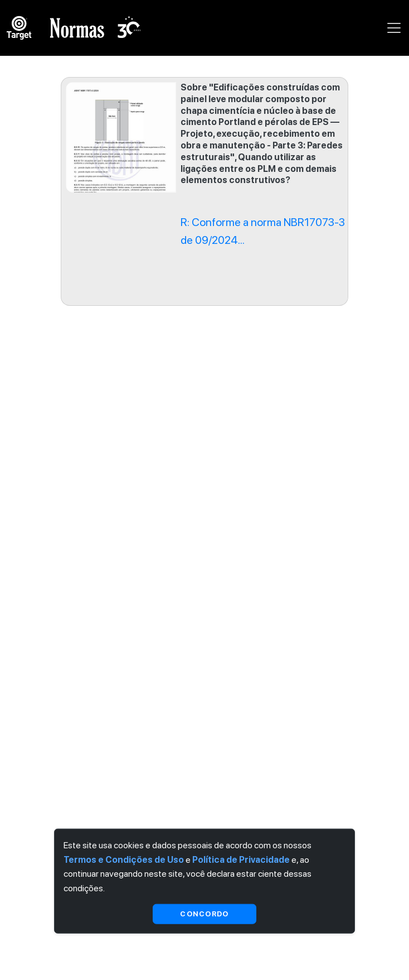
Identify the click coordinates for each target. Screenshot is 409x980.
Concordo (204, 914)
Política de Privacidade (241, 859)
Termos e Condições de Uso (124, 859)
